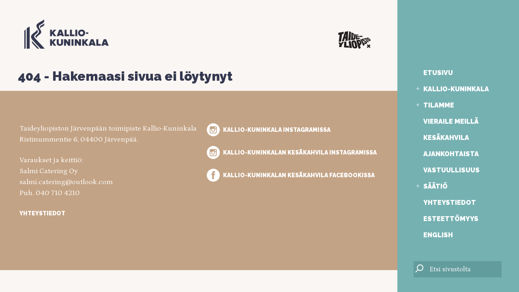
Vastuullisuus (451, 170)
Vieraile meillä (450, 121)
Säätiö (435, 186)
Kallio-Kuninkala (456, 89)
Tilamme (438, 105)
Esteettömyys (450, 219)
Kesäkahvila (446, 138)
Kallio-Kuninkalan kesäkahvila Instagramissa (300, 152)
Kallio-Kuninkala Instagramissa (276, 130)
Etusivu (438, 73)
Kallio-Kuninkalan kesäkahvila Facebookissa (299, 175)
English (438, 235)
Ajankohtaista (451, 154)
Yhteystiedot (449, 202)
